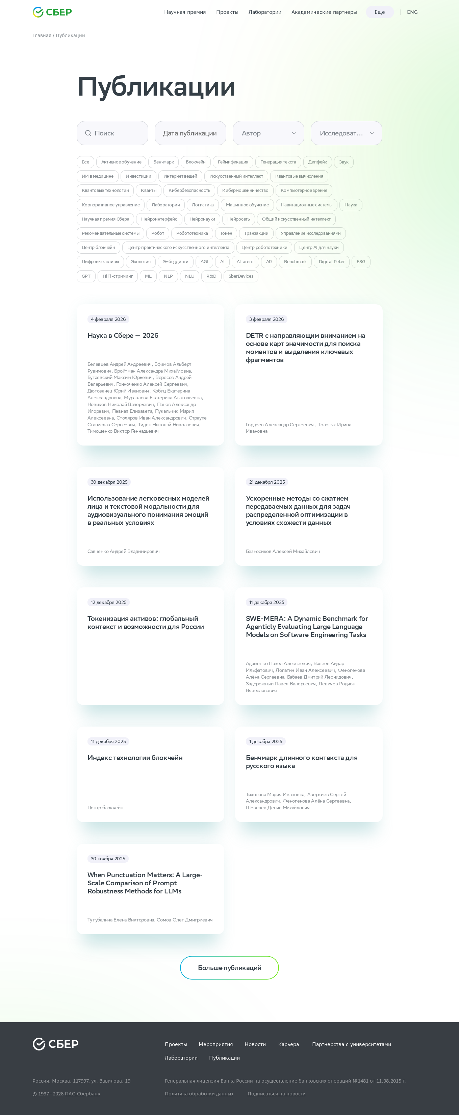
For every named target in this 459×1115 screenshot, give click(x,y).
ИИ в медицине (98, 176)
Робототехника (192, 233)
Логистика (203, 204)
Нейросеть (238, 219)
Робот (157, 233)
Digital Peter (332, 261)
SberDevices (241, 276)
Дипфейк (317, 161)
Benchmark (295, 261)
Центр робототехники (264, 247)
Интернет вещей (180, 176)
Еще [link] (379, 12)
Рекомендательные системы (110, 233)
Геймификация (233, 161)
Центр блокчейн (98, 247)
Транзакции (256, 233)
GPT (86, 276)
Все (85, 161)
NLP (168, 276)
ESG (361, 261)
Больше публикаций (229, 967)
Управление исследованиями (311, 233)
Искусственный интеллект (236, 176)
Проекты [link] (227, 12)
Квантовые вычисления (299, 176)
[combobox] (242, 133)
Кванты (148, 190)
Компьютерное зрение (304, 190)
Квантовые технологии (105, 190)
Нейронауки (202, 219)
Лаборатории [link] (265, 12)
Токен (226, 233)
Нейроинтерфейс (159, 219)
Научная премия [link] (185, 12)
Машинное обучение (247, 204)
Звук (344, 161)
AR (269, 261)
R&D (211, 276)
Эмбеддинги (175, 261)
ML (148, 276)
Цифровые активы (100, 261)
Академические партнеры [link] (324, 12)
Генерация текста (278, 161)
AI (222, 261)
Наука (351, 204)
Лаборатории (166, 204)
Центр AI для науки (318, 247)
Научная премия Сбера (105, 219)
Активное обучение (121, 161)
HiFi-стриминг (118, 276)
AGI (204, 261)
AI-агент (245, 261)
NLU (189, 276)
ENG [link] (412, 12)
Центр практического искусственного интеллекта (178, 247)
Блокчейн (196, 161)
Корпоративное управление (111, 204)
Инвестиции (138, 176)
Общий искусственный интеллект (296, 219)
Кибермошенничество (245, 190)
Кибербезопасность (189, 190)
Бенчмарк (163, 161)
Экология (141, 261)
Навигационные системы (307, 204)
